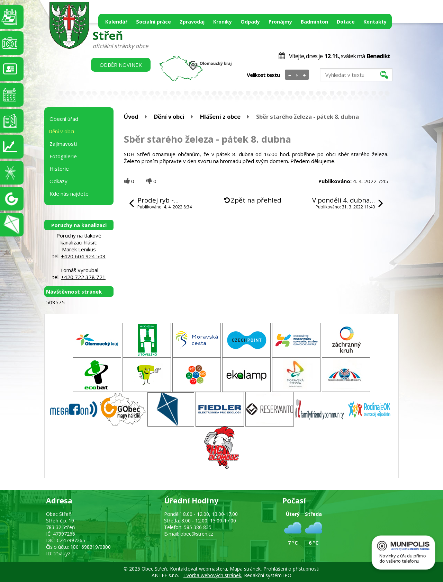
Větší (304, 75)
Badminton (314, 21)
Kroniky (222, 21)
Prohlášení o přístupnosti (291, 568)
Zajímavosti (63, 143)
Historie (59, 168)
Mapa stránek (245, 568)
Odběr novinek (121, 64)
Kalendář (116, 21)
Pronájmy (280, 21)
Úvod (131, 116)
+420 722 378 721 (83, 277)
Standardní (297, 75)
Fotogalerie (63, 156)
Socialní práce (153, 21)
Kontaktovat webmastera (198, 568)
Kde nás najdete (69, 193)
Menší (290, 75)
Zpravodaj (192, 21)
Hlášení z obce (220, 116)
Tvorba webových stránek (212, 575)
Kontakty (375, 21)
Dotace (346, 21)
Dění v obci (169, 116)
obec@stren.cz (196, 533)
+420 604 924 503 (83, 256)
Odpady (250, 21)
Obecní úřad (63, 118)
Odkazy (58, 181)
